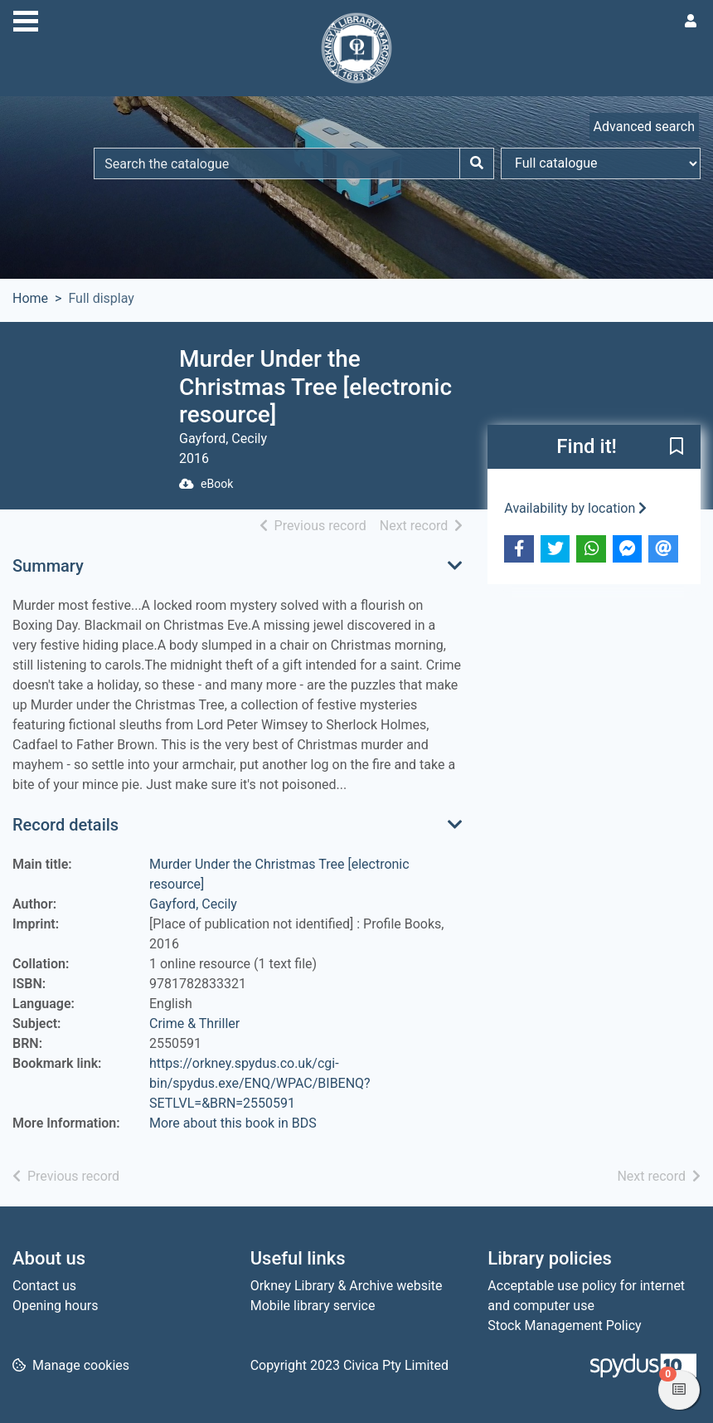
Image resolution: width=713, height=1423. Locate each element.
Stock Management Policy (564, 1325)
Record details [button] (65, 825)
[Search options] (601, 163)
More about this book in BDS (233, 1123)
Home (30, 298)
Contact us (44, 1286)
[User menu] (690, 22)
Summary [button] (48, 566)
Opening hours (55, 1305)
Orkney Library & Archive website (346, 1286)
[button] (676, 447)
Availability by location (575, 508)
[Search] (476, 163)
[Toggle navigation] (25, 19)
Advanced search (644, 126)
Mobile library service (313, 1305)
